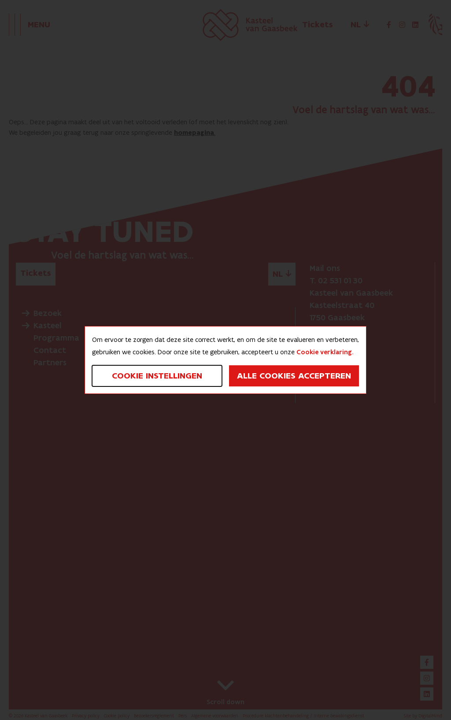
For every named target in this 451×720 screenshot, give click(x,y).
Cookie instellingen (157, 376)
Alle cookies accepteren (294, 376)
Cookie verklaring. (325, 352)
